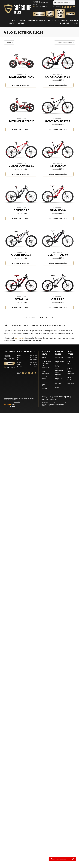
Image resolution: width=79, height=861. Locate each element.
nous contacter (19, 338)
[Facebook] (61, 7)
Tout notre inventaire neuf (46, 358)
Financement (32, 21)
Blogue (69, 361)
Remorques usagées (58, 386)
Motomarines (45, 373)
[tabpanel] (27, 362)
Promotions (44, 21)
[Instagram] (65, 7)
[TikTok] (71, 7)
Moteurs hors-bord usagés (58, 382)
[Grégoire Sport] (17, 9)
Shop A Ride (17, 402)
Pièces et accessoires (70, 382)
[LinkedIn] (68, 7)
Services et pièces (70, 376)
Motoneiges (45, 376)
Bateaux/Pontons (46, 361)
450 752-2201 (40, 6)
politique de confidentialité (49, 404)
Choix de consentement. (55, 406)
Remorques (45, 382)
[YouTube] (74, 7)
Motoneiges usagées (58, 375)
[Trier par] (64, 42)
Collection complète (44, 388)
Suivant (49, 317)
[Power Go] (21, 405)
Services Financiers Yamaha (70, 369)
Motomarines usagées (58, 378)
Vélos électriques (45, 385)
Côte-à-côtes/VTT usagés (57, 366)
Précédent (31, 317)
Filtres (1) (9, 42)
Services (55, 21)
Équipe (69, 363)
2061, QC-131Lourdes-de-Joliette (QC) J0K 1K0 (40, 2)
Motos (43, 371)
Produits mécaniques (45, 378)
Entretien (69, 379)
